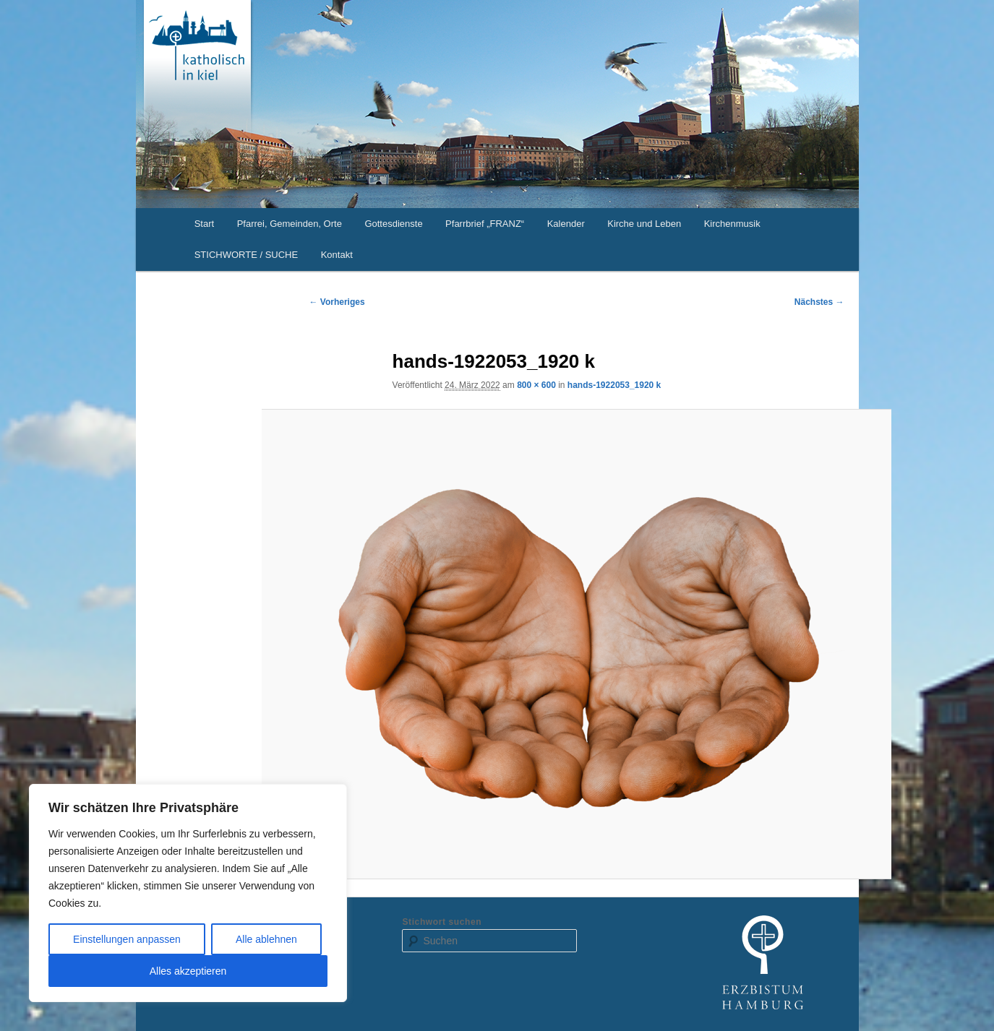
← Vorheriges (337, 302)
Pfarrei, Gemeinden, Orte (289, 223)
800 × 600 (536, 385)
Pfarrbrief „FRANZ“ (484, 223)
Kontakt (337, 254)
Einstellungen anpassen (127, 939)
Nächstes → (819, 302)
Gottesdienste (393, 223)
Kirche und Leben (644, 223)
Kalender (566, 223)
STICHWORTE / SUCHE (246, 254)
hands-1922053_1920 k (614, 385)
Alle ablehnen (266, 939)
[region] (188, 893)
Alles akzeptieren (188, 971)
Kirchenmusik (732, 223)
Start (204, 223)
